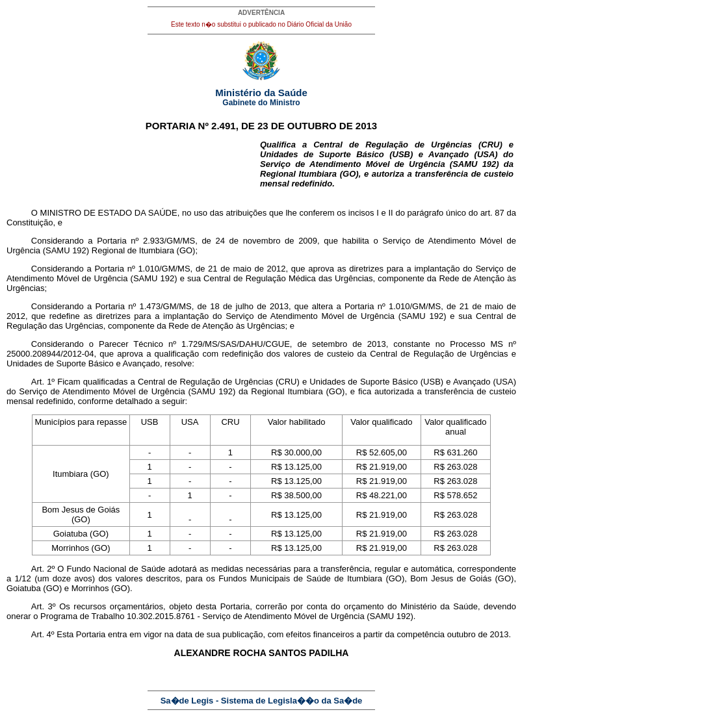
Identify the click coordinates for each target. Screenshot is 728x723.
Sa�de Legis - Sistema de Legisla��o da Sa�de (262, 700)
